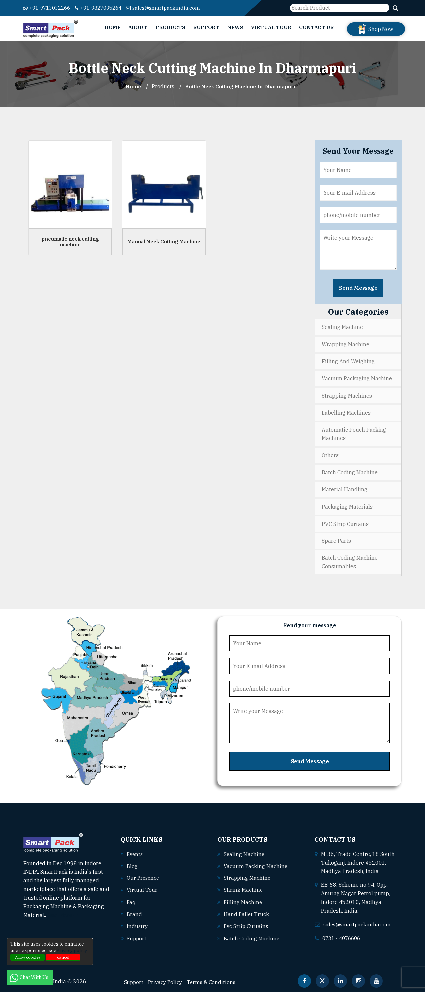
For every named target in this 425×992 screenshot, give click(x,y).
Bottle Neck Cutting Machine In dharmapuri (240, 86)
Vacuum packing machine (256, 863)
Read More (63, 913)
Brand (134, 911)
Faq (131, 899)
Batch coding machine (252, 935)
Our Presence (144, 875)
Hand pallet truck (247, 911)
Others (330, 454)
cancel (63, 957)
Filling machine (243, 899)
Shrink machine (243, 887)
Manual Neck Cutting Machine (164, 241)
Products (170, 27)
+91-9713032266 (49, 7)
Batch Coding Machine (350, 471)
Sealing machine (244, 851)
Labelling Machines (346, 411)
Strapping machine (247, 875)
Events (135, 851)
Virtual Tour (271, 27)
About (137, 27)
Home (112, 27)
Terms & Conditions (214, 979)
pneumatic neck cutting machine (70, 242)
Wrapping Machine (345, 344)
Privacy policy (71, 950)
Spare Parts (336, 539)
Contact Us (316, 27)
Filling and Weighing (348, 361)
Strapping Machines (347, 394)
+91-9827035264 (104, 7)
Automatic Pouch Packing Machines (354, 433)
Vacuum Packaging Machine (357, 377)
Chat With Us (29, 977)
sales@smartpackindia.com (173, 7)
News (235, 27)
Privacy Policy (166, 979)
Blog (132, 863)
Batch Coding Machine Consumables (350, 560)
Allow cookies (28, 957)
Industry (137, 923)
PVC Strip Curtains (345, 522)
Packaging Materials (347, 505)
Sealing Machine (342, 327)
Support (206, 27)
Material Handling (344, 488)
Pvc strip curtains (246, 923)
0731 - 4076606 (343, 935)
